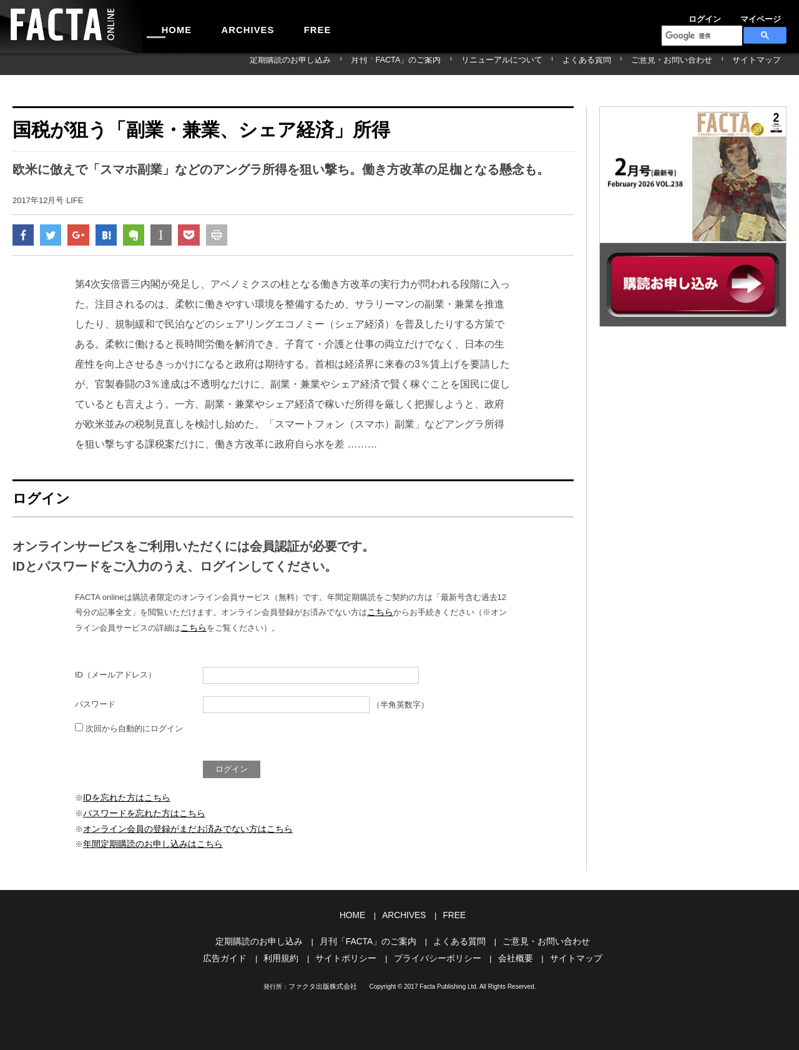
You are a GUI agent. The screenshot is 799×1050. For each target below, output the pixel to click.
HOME (170, 26)
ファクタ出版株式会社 (323, 982)
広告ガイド (234, 954)
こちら (379, 616)
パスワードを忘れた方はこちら (140, 814)
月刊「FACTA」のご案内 (467, 63)
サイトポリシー (349, 954)
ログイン (687, 15)
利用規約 (288, 954)
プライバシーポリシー (435, 954)
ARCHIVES (228, 26)
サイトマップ (764, 63)
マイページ (729, 15)
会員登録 (772, 15)
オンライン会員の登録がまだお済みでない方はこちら (180, 829)
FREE (285, 26)
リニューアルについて (556, 63)
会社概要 (509, 954)
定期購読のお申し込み (378, 63)
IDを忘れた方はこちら (123, 799)
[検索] (700, 35)
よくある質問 (625, 63)
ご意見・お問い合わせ (694, 63)
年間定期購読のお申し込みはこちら (148, 843)
